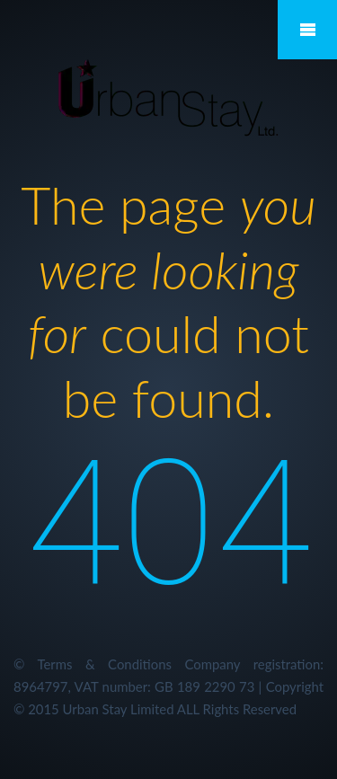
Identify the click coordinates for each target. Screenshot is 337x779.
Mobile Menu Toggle (307, 29)
